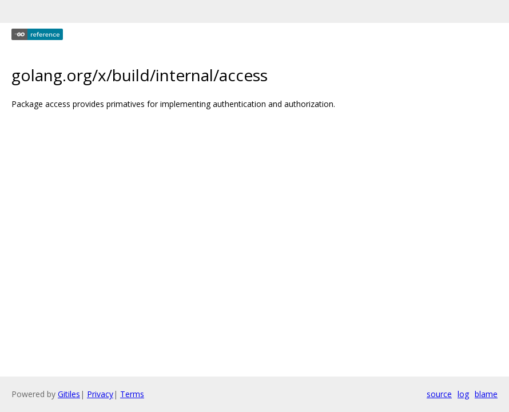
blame (486, 394)
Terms (132, 394)
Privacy (100, 394)
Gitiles (69, 394)
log (463, 394)
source (439, 394)
